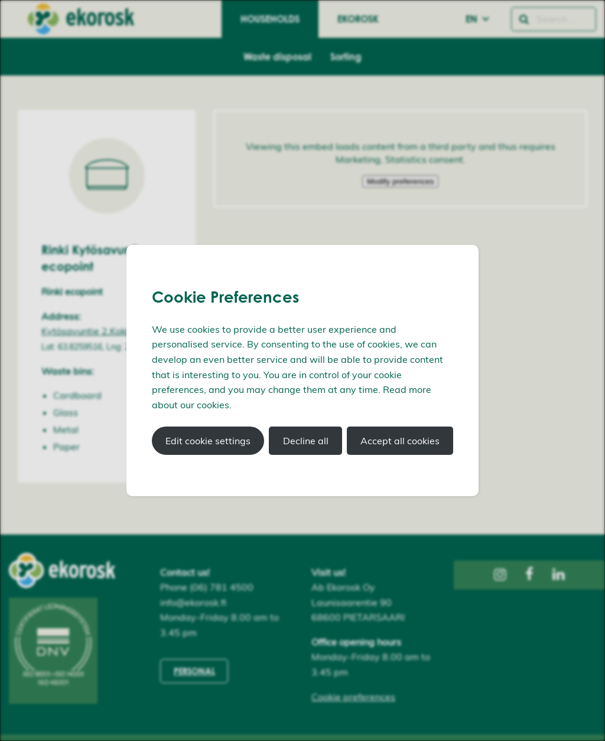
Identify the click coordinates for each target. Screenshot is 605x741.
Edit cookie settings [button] (208, 441)
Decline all (305, 441)
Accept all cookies (400, 441)
